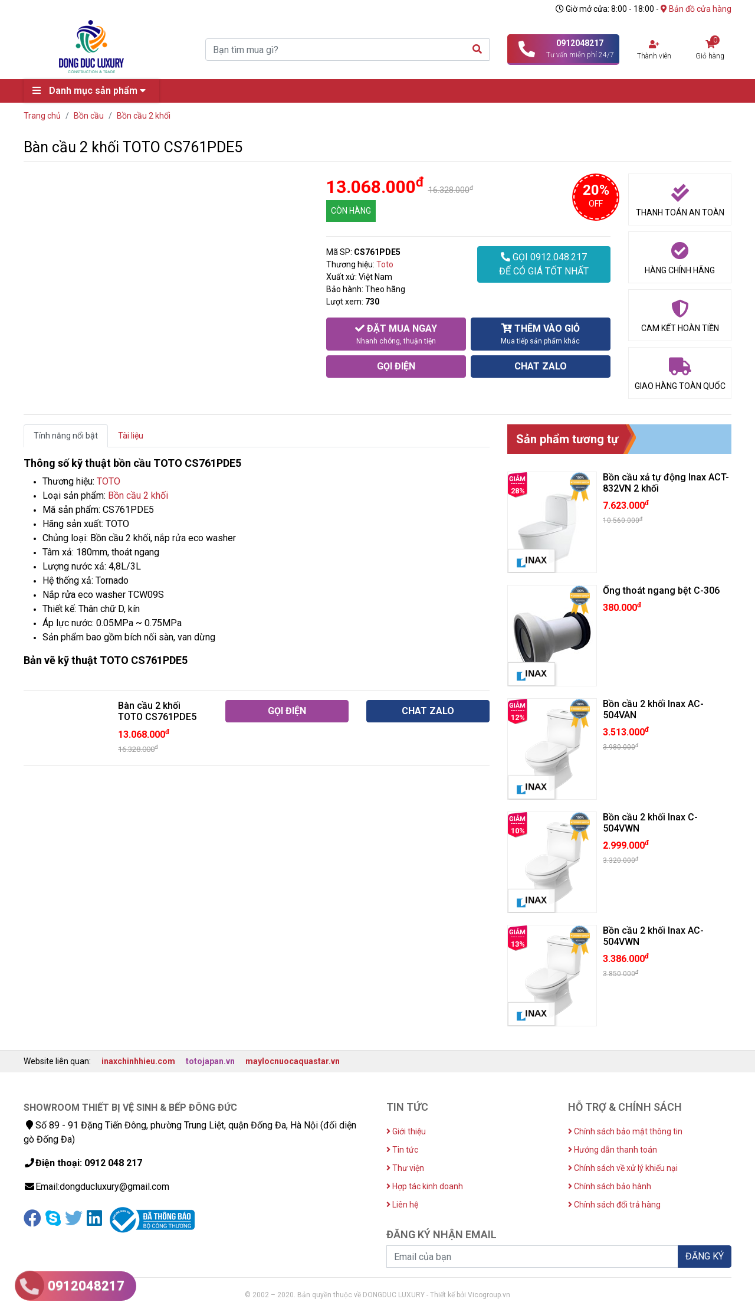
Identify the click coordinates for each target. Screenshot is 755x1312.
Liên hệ (402, 1204)
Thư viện (405, 1168)
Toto (384, 264)
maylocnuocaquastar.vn (292, 1061)
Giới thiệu (406, 1131)
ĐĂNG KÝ (704, 1256)
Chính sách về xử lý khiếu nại (623, 1168)
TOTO (108, 481)
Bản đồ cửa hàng (696, 9)
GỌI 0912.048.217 (544, 265)
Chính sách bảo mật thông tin (625, 1131)
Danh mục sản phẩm (92, 90)
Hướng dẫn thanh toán (612, 1149)
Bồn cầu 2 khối (138, 495)
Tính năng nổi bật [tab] (66, 435)
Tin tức (402, 1149)
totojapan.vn (210, 1061)
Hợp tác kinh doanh (424, 1186)
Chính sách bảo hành (609, 1186)
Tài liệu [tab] (130, 435)
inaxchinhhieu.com (138, 1061)
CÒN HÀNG (351, 210)
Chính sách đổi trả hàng (614, 1204)
